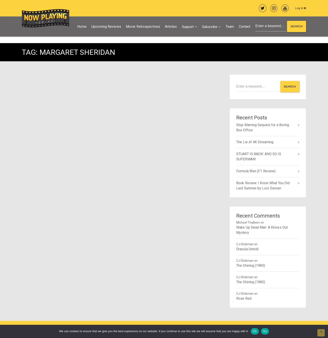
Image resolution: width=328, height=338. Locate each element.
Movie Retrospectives (142, 27)
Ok (255, 331)
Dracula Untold (247, 248)
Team (228, 27)
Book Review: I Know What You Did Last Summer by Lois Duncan (263, 185)
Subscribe (208, 27)
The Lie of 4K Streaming (254, 141)
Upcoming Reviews (105, 27)
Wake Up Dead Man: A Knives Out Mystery (262, 229)
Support (186, 27)
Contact (243, 27)
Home (80, 27)
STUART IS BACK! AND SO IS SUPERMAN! (258, 156)
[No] (321, 332)
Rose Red (243, 298)
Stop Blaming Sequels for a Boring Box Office (262, 127)
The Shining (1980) (250, 265)
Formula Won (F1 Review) (256, 170)
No (265, 331)
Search (296, 27)
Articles (170, 27)
